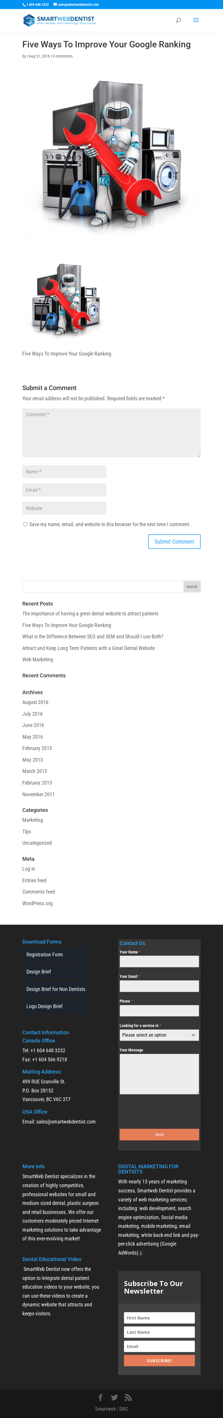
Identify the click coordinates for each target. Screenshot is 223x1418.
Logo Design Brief (44, 1006)
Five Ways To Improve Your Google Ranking (66, 625)
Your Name (130, 952)
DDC (123, 1409)
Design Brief (38, 972)
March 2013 (34, 771)
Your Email (130, 976)
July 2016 (32, 714)
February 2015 (37, 748)
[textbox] (154, 1035)
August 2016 (35, 702)
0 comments (63, 56)
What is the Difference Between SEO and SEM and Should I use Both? (92, 636)
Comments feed (38, 892)
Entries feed (34, 880)
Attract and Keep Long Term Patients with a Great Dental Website (88, 648)
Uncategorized (37, 843)
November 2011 (38, 794)
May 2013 (32, 760)
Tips (26, 831)
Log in (28, 869)
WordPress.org (37, 903)
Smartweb (105, 1409)
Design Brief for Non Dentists (55, 989)
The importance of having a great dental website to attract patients (90, 613)
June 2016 (33, 725)
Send (159, 1134)
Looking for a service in (140, 1025)
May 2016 (32, 737)
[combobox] (159, 1035)
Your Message (131, 1050)
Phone (126, 1001)
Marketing (32, 820)
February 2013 (37, 783)
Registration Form (44, 954)
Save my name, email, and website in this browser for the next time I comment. (109, 524)
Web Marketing (37, 659)
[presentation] (159, 1111)
